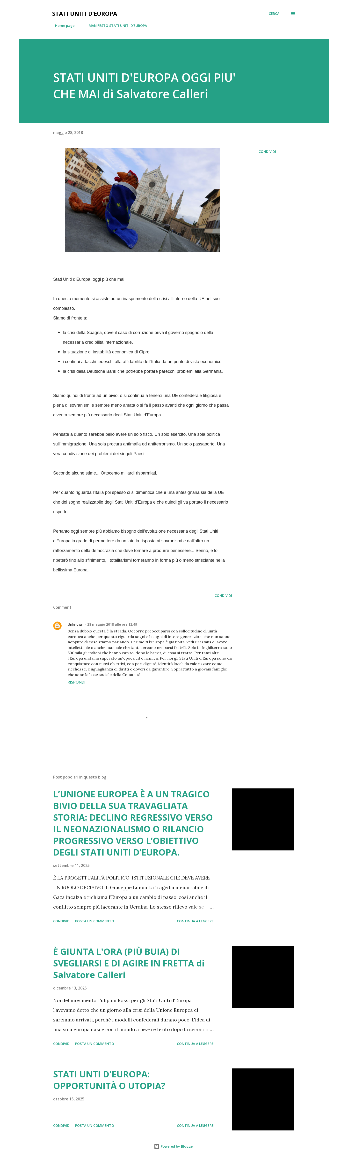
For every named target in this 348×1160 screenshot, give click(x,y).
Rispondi (76, 682)
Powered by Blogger (174, 1146)
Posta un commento (94, 921)
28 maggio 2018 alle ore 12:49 (112, 624)
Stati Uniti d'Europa (84, 13)
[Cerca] (274, 13)
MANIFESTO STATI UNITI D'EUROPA (115, 25)
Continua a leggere (195, 921)
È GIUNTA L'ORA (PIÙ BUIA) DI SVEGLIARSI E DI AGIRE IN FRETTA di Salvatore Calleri (128, 963)
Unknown (75, 624)
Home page (62, 25)
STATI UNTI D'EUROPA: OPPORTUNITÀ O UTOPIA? (109, 1080)
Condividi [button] (267, 151)
